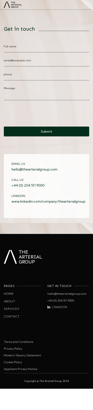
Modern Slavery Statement (22, 355)
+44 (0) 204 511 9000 (60, 300)
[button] (86, 4)
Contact (12, 316)
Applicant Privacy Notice (20, 369)
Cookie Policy (13, 362)
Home (9, 294)
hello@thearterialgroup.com (66, 294)
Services (11, 309)
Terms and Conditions (18, 342)
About (9, 301)
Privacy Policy (13, 348)
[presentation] (28, 113)
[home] (16, 5)
